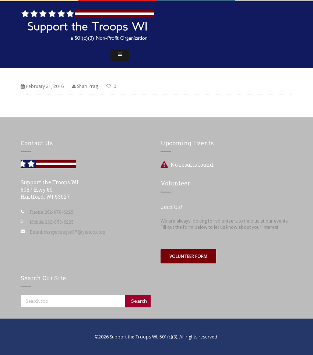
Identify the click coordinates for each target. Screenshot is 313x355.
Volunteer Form (188, 256)
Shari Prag (87, 86)
